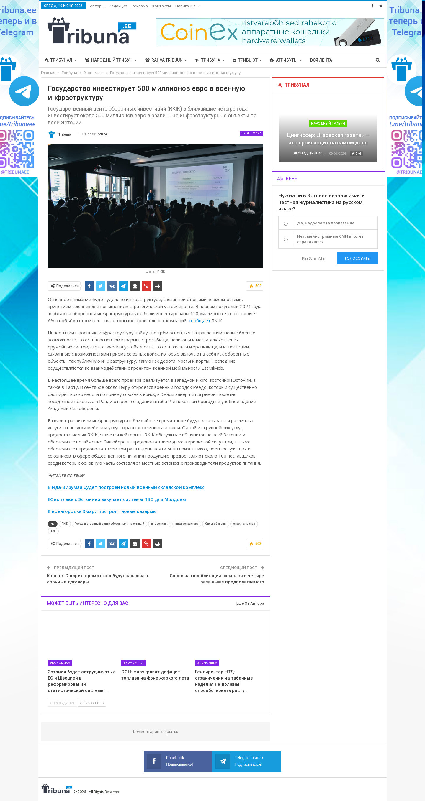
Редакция (118, 6)
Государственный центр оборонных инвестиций (109, 523)
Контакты (161, 6)
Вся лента (321, 60)
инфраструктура (186, 523)
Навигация (185, 6)
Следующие (92, 703)
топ (53, 531)
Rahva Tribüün (164, 60)
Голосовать (357, 258)
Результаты (314, 258)
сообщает (199, 320)
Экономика (251, 133)
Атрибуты (284, 60)
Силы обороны (215, 523)
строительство (244, 523)
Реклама (140, 6)
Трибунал (58, 60)
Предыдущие (62, 703)
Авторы (97, 6)
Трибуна (207, 60)
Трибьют (245, 60)
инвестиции (160, 523)
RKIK (65, 523)
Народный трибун (109, 60)
